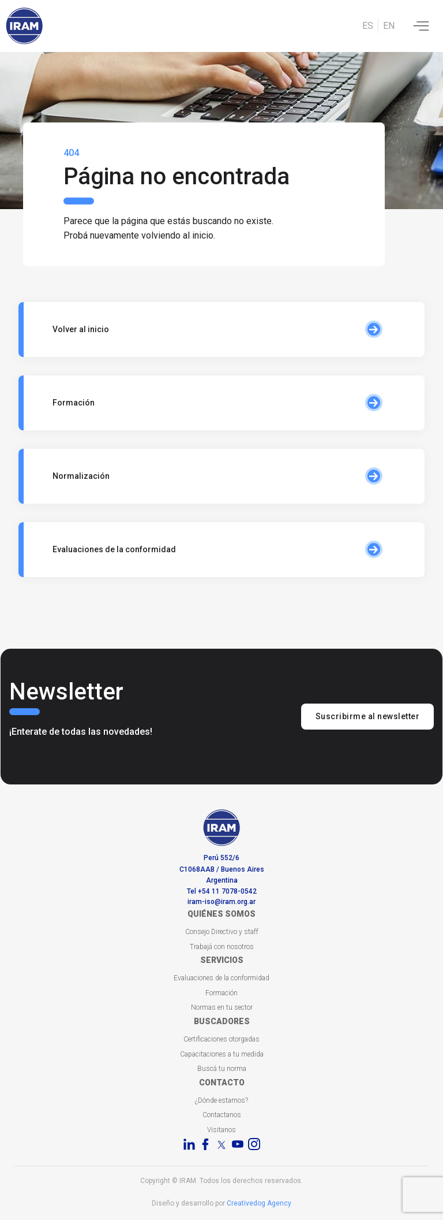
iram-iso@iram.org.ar (221, 902)
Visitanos (221, 1130)
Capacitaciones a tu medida (222, 1054)
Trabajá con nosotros (222, 947)
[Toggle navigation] (421, 26)
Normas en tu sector (222, 1007)
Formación (221, 993)
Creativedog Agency (259, 1203)
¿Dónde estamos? (221, 1100)
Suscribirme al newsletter (368, 716)
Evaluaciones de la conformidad (221, 978)
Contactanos (221, 1115)
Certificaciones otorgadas (221, 1039)
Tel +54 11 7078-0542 (222, 891)
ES (367, 25)
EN (389, 25)
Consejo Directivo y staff (221, 932)
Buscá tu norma (221, 1069)
